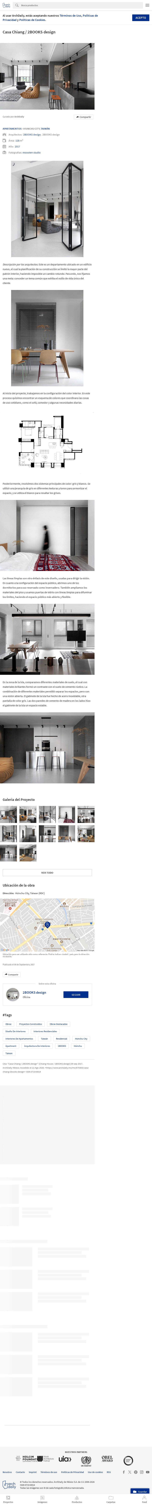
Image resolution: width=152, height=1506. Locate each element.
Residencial (61, 1038)
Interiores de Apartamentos (19, 1038)
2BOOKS (62, 1045)
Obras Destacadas (58, 1024)
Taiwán (45, 128)
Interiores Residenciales (45, 1031)
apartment (10, 1045)
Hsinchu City (81, 1038)
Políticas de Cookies (32, 20)
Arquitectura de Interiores (37, 1045)
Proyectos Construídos (30, 1024)
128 (17, 140)
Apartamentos (12, 128)
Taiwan (8, 1053)
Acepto (141, 18)
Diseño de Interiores (15, 1031)
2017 (17, 146)
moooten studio (32, 152)
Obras (8, 1024)
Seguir (76, 994)
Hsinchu (78, 1045)
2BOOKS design (32, 134)
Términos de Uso (70, 15)
